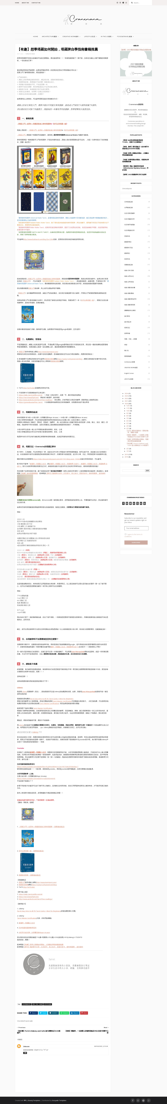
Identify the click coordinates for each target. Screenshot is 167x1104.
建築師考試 (127, 242)
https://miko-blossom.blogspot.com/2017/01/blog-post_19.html (56, 459)
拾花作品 (127, 259)
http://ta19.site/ (29, 388)
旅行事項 (127, 316)
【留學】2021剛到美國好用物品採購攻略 (135, 50)
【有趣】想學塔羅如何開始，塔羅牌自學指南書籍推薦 (137, 440)
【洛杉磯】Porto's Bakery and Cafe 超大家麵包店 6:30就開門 (137, 444)
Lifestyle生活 (89, 36)
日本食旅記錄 (128, 202)
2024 (126, 393)
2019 (126, 454)
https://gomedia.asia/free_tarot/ (31, 402)
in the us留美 (106, 36)
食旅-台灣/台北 (129, 276)
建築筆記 (127, 253)
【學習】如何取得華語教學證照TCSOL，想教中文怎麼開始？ (132, 141)
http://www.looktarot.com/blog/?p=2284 (38, 239)
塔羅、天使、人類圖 (37, 1004)
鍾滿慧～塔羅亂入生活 (38, 464)
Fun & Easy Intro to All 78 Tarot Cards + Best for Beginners (51, 699)
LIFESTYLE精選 (47, 1004)
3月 (127, 428)
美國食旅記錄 (128, 265)
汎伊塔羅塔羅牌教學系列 (27, 928)
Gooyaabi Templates (59, 1100)
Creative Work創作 (71, 36)
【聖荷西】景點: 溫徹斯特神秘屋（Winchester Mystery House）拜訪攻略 (135, 168)
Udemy (20, 687)
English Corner (129, 373)
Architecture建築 (49, 36)
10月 (128, 411)
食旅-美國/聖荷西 (129, 305)
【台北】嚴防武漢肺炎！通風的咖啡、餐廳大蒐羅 (137, 431)
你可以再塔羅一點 (59, 124)
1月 (127, 451)
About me (25, 3)
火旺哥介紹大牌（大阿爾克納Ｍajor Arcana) (34, 932)
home (35, 36)
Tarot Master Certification (62, 701)
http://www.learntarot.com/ (48, 352)
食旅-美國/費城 (129, 293)
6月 (127, 421)
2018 (126, 457)
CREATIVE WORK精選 (130, 367)
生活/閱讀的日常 (26, 1004)
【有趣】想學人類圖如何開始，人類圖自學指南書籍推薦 (43, 944)
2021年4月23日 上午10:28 (101, 1046)
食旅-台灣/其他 (129, 282)
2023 (126, 396)
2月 (127, 449)
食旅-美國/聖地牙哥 (130, 299)
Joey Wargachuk (77, 651)
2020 (126, 404)
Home (17, 3)
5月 (127, 423)
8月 (127, 416)
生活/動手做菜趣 (129, 225)
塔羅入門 (26, 281)
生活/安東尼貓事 (129, 213)
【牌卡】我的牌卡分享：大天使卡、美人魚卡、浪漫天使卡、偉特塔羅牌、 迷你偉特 (75, 473)
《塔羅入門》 (22, 135)
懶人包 (126, 350)
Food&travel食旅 (124, 36)
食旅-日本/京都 (129, 270)
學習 (125, 345)
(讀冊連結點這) (59, 827)
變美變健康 (127, 356)
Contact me (36, 3)
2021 (126, 401)
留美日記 (127, 328)
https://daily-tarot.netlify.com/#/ (30, 395)
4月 (127, 426)
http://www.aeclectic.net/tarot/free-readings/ (35, 400)
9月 (127, 413)
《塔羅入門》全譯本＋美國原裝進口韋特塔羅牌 (34, 124)
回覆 (25, 1053)
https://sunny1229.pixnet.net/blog (69, 359)
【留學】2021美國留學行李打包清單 (134, 174)
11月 (128, 408)
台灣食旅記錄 (128, 207)
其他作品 (127, 236)
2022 (126, 398)
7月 (127, 418)
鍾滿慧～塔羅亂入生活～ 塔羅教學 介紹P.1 (64, 464)
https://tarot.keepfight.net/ (29, 397)
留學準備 (127, 333)
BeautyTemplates (34, 1100)
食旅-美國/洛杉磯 (129, 287)
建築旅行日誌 (128, 247)
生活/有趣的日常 (129, 219)
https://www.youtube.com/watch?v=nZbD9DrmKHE (36, 778)
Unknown (26, 1046)
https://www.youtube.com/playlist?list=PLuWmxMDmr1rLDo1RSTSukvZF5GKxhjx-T (47, 766)
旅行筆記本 (127, 322)
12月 (128, 406)
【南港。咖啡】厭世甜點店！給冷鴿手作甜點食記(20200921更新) (135, 148)
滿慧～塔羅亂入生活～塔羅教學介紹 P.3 (65, 647)
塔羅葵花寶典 (49, 359)
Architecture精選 (129, 362)
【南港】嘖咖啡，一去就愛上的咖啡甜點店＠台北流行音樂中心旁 (137, 436)
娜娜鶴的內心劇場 (129, 310)
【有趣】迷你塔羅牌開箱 (29, 473)
